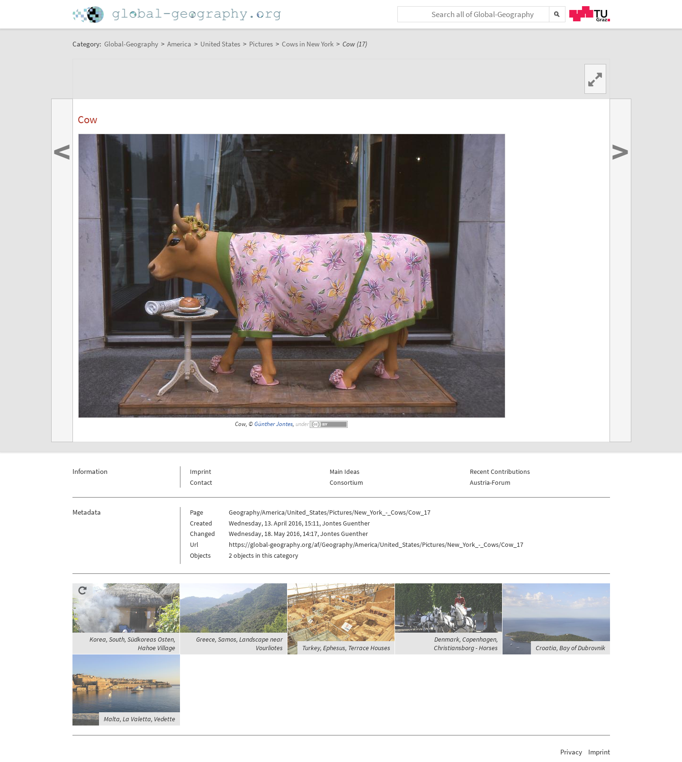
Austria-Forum (490, 482)
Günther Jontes (273, 424)
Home (177, 14)
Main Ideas (344, 471)
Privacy (571, 751)
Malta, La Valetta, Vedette (139, 719)
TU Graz (589, 13)
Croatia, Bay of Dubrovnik (570, 648)
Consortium (346, 482)
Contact (201, 482)
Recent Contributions (500, 471)
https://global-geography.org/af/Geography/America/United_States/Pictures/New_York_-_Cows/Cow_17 (376, 544)
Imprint (200, 471)
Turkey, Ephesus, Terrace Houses (346, 648)
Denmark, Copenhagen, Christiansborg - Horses (466, 643)
